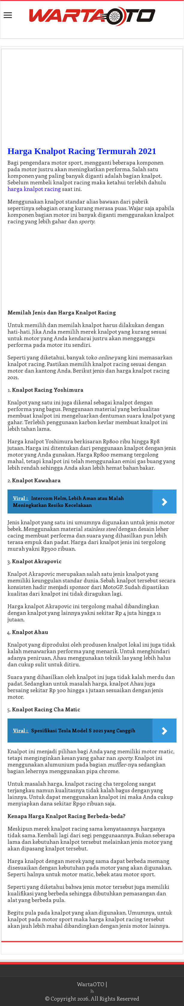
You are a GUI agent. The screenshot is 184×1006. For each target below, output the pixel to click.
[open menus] (8, 16)
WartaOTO (90, 984)
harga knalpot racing (34, 188)
